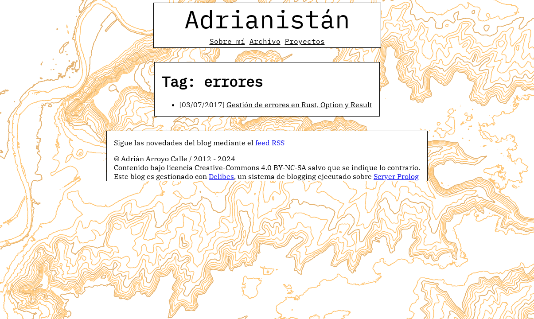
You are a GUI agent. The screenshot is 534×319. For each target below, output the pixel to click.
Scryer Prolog (396, 176)
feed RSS (270, 142)
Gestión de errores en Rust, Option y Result (299, 104)
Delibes (221, 176)
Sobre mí (227, 41)
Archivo (265, 41)
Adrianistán (267, 19)
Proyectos (305, 41)
